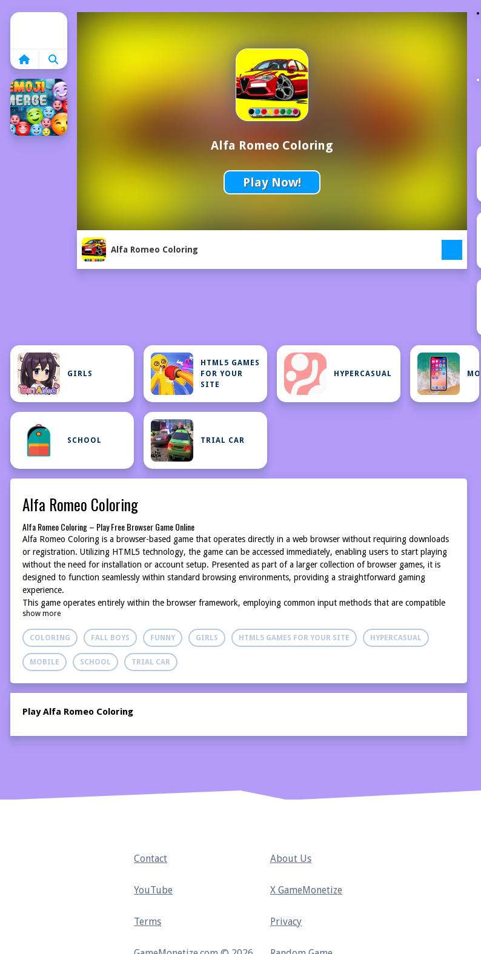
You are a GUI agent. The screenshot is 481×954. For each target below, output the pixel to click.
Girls (55, 374)
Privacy (286, 921)
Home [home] (38, 30)
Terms (147, 921)
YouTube (153, 890)
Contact (150, 858)
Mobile (448, 374)
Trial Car (198, 440)
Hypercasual (338, 374)
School (60, 440)
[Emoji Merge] (38, 107)
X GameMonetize (306, 890)
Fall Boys (110, 638)
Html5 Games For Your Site (205, 374)
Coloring (50, 638)
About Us (290, 858)
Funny (162, 638)
